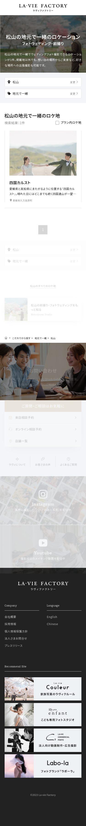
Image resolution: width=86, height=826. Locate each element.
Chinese (52, 624)
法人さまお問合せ (16, 638)
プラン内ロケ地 (71, 122)
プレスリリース (14, 645)
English (52, 617)
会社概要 (10, 617)
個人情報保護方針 (16, 631)
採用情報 (10, 624)
